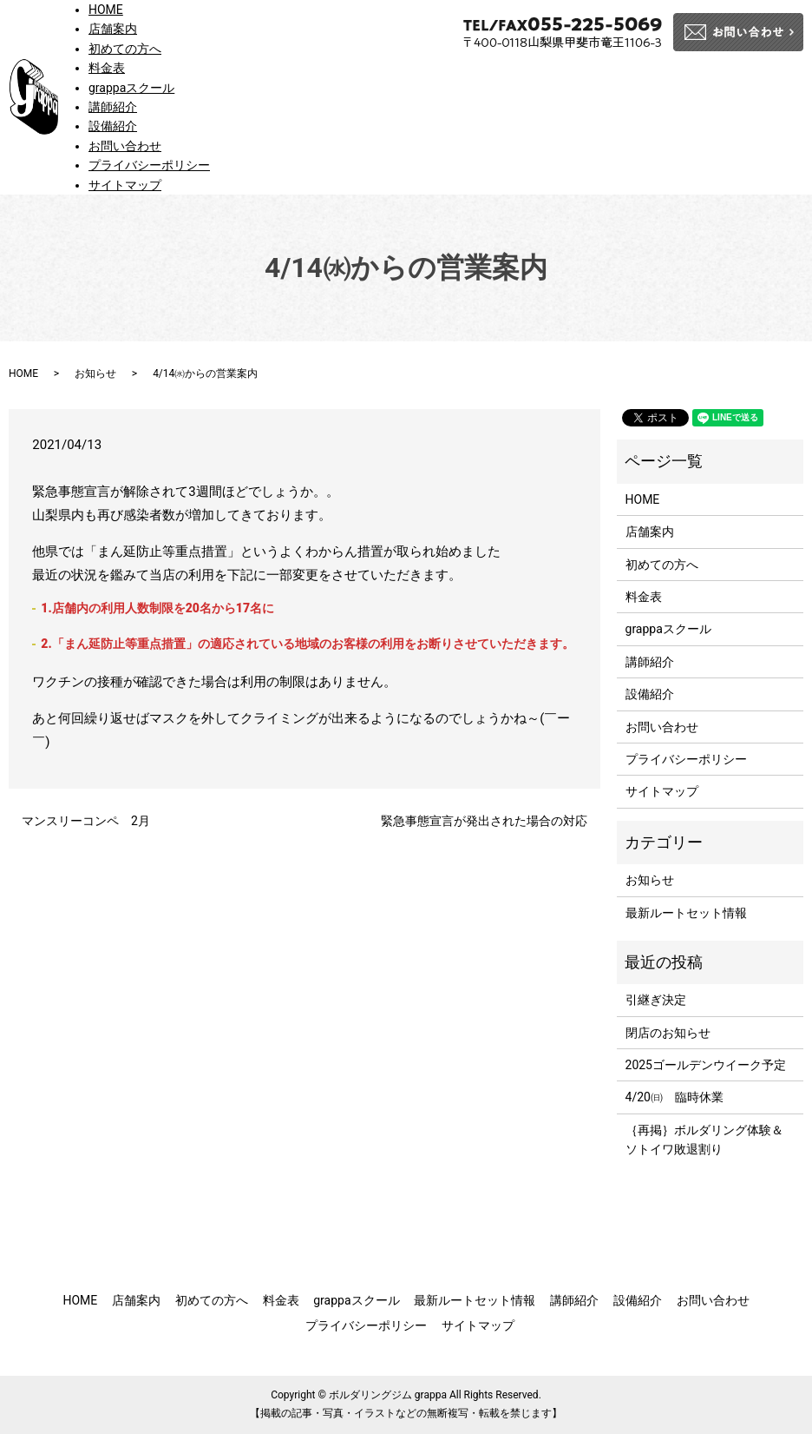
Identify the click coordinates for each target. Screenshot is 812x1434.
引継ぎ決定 (655, 1000)
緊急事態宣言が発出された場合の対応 (484, 821)
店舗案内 (112, 29)
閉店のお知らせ (667, 1033)
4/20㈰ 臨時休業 (674, 1097)
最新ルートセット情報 (686, 913)
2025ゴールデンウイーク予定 (705, 1065)
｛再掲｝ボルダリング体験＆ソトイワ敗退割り (704, 1139)
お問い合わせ (124, 146)
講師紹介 (112, 107)
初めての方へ (124, 49)
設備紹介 (112, 126)
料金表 (106, 68)
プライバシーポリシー (149, 165)
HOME (105, 10)
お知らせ (95, 373)
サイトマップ (124, 185)
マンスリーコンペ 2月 (86, 821)
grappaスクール (131, 88)
